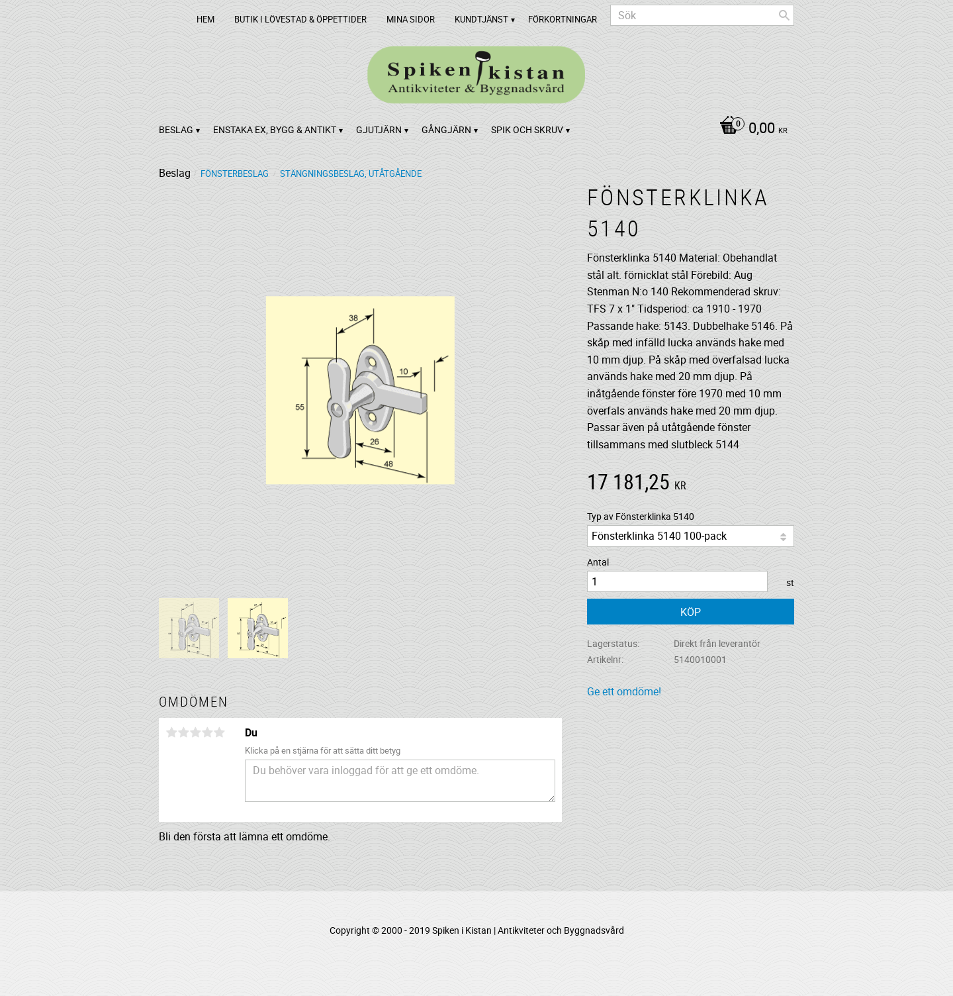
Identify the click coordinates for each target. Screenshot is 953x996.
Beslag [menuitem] (176, 129)
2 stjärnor (183, 732)
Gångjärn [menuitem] (446, 129)
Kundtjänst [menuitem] (481, 19)
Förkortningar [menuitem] (562, 19)
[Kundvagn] (750, 129)
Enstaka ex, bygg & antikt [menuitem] (274, 129)
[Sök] (784, 15)
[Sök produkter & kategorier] (702, 15)
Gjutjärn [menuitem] (379, 129)
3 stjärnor (195, 732)
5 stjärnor (219, 732)
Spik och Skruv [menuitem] (527, 129)
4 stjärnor (207, 732)
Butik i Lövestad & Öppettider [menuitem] (300, 19)
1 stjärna (171, 732)
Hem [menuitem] (205, 19)
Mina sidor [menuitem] (410, 19)
